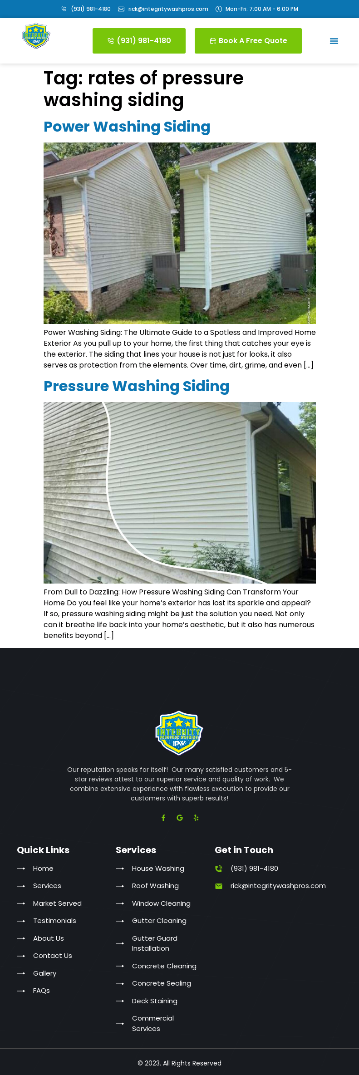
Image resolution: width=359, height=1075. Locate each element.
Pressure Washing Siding (137, 386)
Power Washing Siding (127, 126)
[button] (334, 41)
